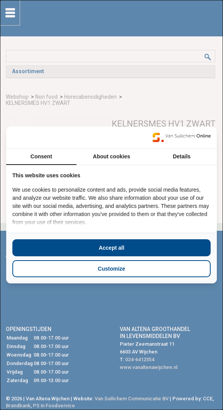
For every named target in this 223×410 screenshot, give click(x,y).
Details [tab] (182, 156)
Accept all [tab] (111, 248)
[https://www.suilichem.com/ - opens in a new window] (182, 137)
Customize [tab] (111, 269)
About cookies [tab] (111, 156)
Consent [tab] (41, 156)
